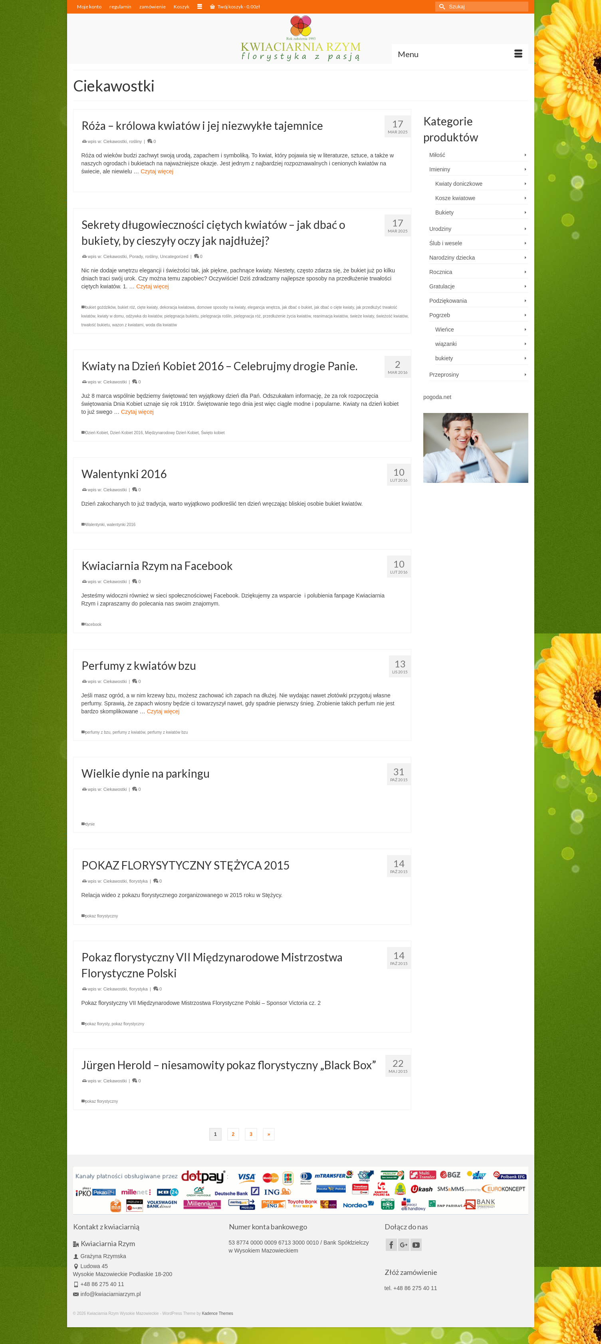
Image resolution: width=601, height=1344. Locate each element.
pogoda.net (437, 397)
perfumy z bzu (98, 732)
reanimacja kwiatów (330, 316)
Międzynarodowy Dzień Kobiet (172, 433)
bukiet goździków (100, 307)
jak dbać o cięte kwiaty (334, 307)
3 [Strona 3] (251, 1134)
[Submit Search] (441, 7)
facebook (93, 624)
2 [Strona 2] (233, 1134)
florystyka (138, 881)
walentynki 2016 (121, 524)
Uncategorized (174, 256)
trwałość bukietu (95, 325)
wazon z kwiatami (127, 325)
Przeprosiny (444, 374)
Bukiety (444, 212)
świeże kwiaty (362, 316)
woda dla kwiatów (161, 325)
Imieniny (439, 169)
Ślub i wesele (445, 243)
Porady (136, 256)
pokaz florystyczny (101, 916)
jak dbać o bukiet (297, 307)
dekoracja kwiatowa (177, 307)
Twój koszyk (235, 7)
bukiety (444, 358)
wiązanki (446, 344)
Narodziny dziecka (452, 257)
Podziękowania (448, 301)
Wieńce (444, 329)
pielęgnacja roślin (216, 316)
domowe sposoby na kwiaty (221, 307)
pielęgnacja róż (247, 316)
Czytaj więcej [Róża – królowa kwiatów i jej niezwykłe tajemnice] (157, 171)
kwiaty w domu (110, 316)
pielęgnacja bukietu (181, 316)
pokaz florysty (97, 1024)
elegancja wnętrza (264, 307)
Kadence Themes (217, 1313)
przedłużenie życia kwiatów (287, 316)
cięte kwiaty (147, 307)
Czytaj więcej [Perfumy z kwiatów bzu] (163, 711)
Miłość (437, 155)
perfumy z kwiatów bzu (167, 732)
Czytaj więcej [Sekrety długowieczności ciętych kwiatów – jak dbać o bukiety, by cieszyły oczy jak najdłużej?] (152, 286)
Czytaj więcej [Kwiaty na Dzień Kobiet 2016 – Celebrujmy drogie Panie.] (137, 412)
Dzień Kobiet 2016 (126, 433)
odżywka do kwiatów (144, 316)
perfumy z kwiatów (129, 732)
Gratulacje (442, 286)
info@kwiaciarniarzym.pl (107, 1294)
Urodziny (440, 229)
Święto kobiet (212, 433)
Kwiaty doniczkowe (458, 184)
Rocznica (440, 272)
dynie (90, 824)
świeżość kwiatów (391, 316)
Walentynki (95, 524)
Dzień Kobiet (96, 433)
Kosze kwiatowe (455, 198)
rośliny (135, 141)
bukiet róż (126, 307)
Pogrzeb (439, 315)
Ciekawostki (115, 141)
